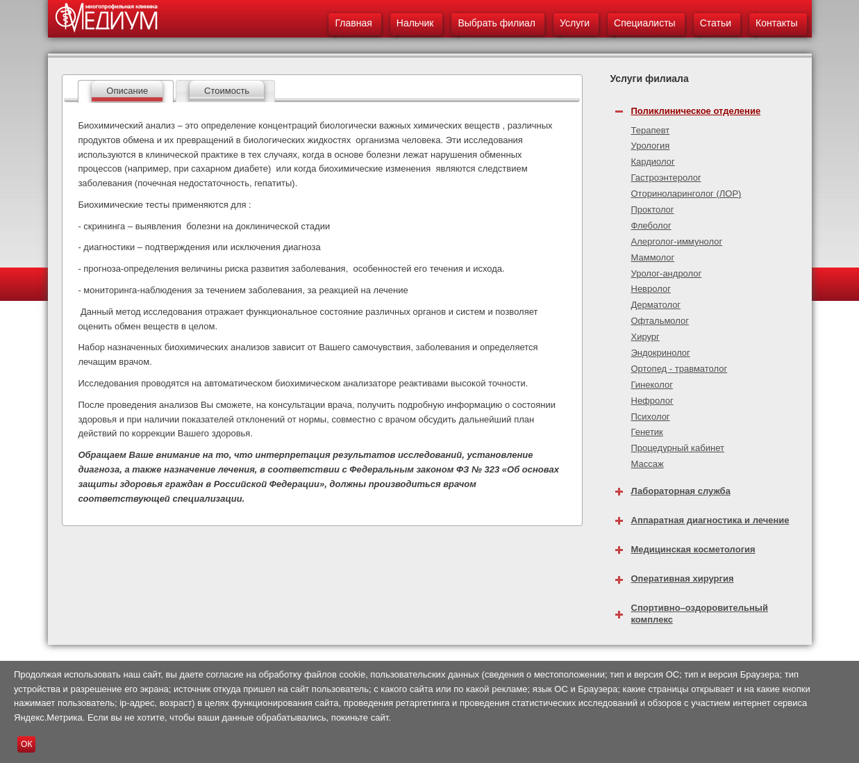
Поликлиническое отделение (696, 111)
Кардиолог (653, 161)
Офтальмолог (660, 320)
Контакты (776, 22)
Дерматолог (656, 305)
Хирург (645, 336)
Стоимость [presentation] (226, 90)
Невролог (651, 289)
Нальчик (415, 22)
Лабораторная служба (681, 491)
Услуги (575, 22)
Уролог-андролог (666, 273)
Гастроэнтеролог (666, 177)
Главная (353, 22)
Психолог (650, 416)
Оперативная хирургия (682, 578)
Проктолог (652, 209)
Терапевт (650, 130)
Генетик (647, 432)
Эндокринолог (660, 352)
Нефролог (652, 400)
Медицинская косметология (693, 549)
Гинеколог (652, 384)
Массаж (647, 464)
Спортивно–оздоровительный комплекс (699, 613)
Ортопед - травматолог (679, 368)
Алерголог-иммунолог (677, 241)
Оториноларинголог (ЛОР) (686, 193)
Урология (650, 145)
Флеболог (651, 225)
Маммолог (653, 257)
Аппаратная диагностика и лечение (710, 520)
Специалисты (645, 22)
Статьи (715, 22)
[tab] (126, 91)
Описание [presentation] (127, 90)
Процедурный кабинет (677, 448)
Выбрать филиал (496, 22)
